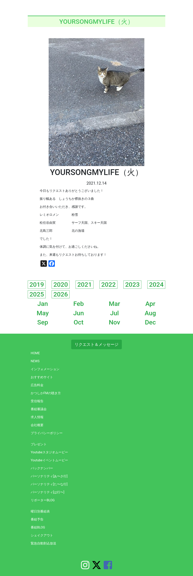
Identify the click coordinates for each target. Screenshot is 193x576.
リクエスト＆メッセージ (96, 344)
